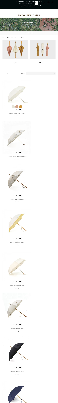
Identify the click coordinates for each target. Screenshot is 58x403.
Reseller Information (34, 363)
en (37, 2)
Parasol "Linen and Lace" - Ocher (15, 307)
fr (35, 2)
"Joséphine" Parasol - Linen (42, 268)
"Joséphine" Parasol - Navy (42, 228)
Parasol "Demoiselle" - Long (42, 307)
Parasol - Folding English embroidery (43, 110)
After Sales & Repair (34, 368)
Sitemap (31, 370)
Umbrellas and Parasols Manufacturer (38, 361)
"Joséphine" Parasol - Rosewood (15, 268)
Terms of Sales (5, 368)
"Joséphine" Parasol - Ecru (42, 189)
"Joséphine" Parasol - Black (15, 228)
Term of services (6, 365)
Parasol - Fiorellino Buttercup (42, 149)
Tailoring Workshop (34, 365)
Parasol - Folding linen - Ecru (15, 189)
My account (5, 361)
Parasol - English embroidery (15, 149)
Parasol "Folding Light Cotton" (15, 110)
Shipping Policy (5, 363)
